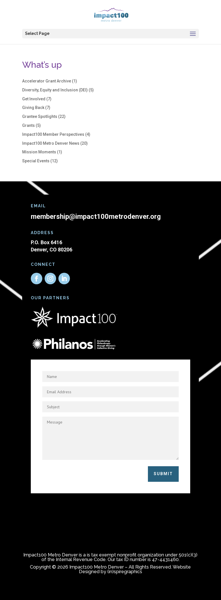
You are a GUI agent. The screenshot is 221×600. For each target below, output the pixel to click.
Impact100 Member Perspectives (53, 134)
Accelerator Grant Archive (46, 81)
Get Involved (33, 99)
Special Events (35, 161)
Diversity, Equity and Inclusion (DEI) (55, 90)
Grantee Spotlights (39, 116)
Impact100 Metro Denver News (50, 143)
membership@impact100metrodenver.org (96, 216)
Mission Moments (39, 152)
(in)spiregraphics (124, 571)
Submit (163, 473)
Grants (28, 125)
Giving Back (33, 107)
